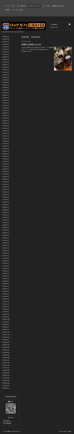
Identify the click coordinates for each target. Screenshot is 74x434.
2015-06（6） (6, 316)
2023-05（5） (6, 120)
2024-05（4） (6, 89)
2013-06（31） (6, 377)
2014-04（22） (6, 352)
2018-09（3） (6, 237)
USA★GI (8, 431)
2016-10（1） (6, 278)
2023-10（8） (6, 107)
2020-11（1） (6, 194)
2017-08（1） (6, 258)
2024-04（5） (6, 92)
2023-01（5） (6, 130)
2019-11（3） (6, 217)
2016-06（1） (6, 288)
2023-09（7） (6, 110)
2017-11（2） (6, 250)
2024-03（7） (6, 95)
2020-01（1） (6, 212)
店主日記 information (34, 6)
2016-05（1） (6, 291)
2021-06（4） (6, 176)
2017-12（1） (6, 247)
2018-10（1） (6, 235)
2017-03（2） (6, 265)
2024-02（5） (6, 97)
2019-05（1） (6, 230)
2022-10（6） (6, 138)
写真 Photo (7, 10)
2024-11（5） (6, 74)
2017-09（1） (6, 255)
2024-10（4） (6, 77)
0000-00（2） (6, 387)
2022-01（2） (6, 158)
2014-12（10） (6, 331)
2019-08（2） (6, 224)
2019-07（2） (6, 227)
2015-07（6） (6, 314)
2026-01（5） (6, 38)
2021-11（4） (6, 163)
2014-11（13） (6, 334)
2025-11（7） (6, 44)
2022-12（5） (6, 133)
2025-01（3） (6, 69)
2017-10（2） (6, 252)
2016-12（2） (6, 273)
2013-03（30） (6, 385)
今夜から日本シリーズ (31, 44)
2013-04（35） (6, 382)
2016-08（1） (6, 283)
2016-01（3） (6, 298)
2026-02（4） (6, 36)
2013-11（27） (6, 365)
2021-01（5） (6, 189)
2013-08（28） (6, 372)
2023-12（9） (6, 102)
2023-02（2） (6, 128)
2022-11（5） (6, 135)
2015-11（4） (6, 303)
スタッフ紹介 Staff (21, 6)
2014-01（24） (6, 359)
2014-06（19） (6, 347)
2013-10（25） (6, 367)
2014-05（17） (6, 349)
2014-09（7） (6, 339)
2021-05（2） (6, 179)
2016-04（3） (6, 293)
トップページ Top (9, 6)
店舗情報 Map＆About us (58, 6)
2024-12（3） (6, 72)
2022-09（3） (6, 140)
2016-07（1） (6, 286)
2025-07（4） (6, 54)
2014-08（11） (6, 342)
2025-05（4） (6, 59)
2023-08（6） (6, 112)
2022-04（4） (6, 153)
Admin (69, 431)
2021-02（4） (6, 186)
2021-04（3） (6, 181)
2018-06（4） (6, 242)
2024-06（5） (6, 87)
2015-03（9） (6, 324)
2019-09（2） (6, 222)
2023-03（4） (6, 125)
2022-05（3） (6, 151)
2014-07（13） (6, 344)
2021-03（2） (6, 184)
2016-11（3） (6, 275)
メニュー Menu (46, 6)
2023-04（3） (6, 123)
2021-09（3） (6, 168)
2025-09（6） (6, 49)
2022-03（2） (6, 156)
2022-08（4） (6, 143)
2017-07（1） (6, 260)
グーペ (65, 431)
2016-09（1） (6, 280)
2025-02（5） (6, 67)
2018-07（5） (6, 240)
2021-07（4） (6, 173)
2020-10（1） (6, 196)
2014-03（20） (6, 354)
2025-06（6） (6, 56)
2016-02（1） (6, 296)
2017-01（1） (6, 270)
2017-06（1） (6, 263)
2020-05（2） (6, 207)
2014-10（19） (6, 337)
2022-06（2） (6, 148)
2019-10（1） (6, 219)
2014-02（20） (6, 357)
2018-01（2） (6, 245)
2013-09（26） (6, 370)
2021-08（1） (6, 171)
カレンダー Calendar (18, 10)
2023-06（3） (6, 117)
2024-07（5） (6, 84)
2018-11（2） (6, 232)
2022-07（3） (6, 145)
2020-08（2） (6, 199)
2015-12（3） (6, 301)
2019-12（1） (6, 214)
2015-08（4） (6, 311)
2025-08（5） (6, 51)
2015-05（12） (6, 319)
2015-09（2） (6, 308)
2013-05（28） (6, 380)
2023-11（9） (6, 105)
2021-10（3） (6, 166)
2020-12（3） (6, 191)
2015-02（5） (6, 326)
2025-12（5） (6, 41)
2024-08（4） (6, 82)
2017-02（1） (6, 268)
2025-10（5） (6, 46)
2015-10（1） (6, 306)
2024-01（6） (6, 100)
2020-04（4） (6, 209)
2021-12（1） (6, 161)
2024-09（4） (6, 79)
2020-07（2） (6, 202)
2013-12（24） (6, 362)
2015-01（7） (6, 329)
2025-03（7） (6, 64)
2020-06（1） (6, 204)
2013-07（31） (6, 375)
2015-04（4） (6, 321)
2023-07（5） (6, 115)
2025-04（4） (6, 61)
